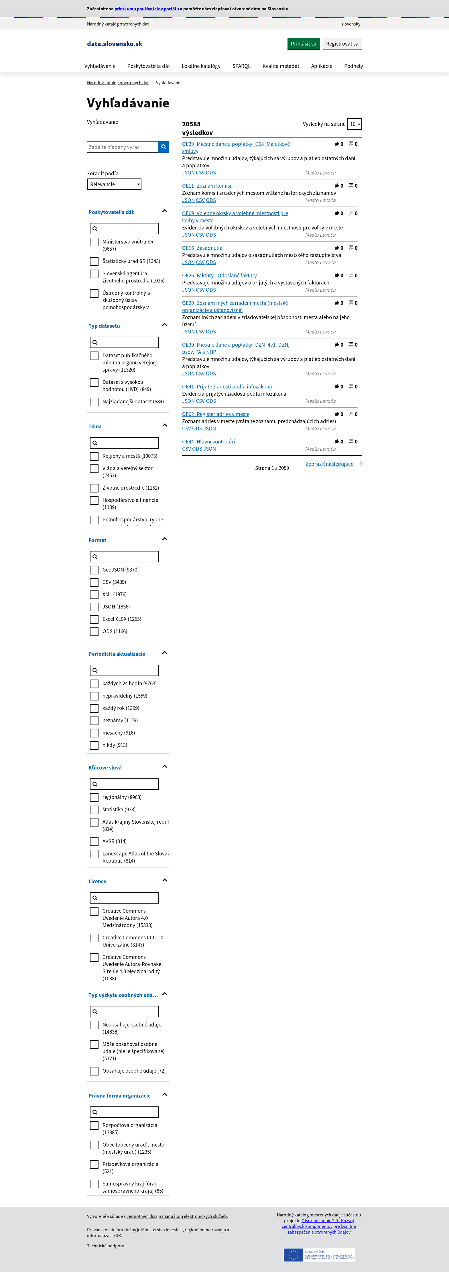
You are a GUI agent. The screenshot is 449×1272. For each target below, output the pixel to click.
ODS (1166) (115, 631)
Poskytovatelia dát (148, 65)
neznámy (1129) (120, 720)
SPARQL (242, 65)
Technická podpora (105, 1246)
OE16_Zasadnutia (202, 247)
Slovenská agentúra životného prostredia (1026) (134, 277)
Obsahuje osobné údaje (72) (134, 1070)
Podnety (353, 65)
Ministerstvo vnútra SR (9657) (128, 245)
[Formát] (124, 556)
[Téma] (124, 443)
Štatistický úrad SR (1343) (131, 261)
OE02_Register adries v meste (215, 414)
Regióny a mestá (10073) (130, 455)
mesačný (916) (119, 732)
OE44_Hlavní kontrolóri (208, 441)
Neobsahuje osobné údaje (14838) (132, 1028)
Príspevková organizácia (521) (131, 1168)
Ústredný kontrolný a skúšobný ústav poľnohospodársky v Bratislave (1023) (126, 303)
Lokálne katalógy (201, 65)
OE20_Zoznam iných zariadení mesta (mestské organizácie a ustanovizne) (235, 306)
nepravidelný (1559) (125, 695)
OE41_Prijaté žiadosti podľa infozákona (227, 386)
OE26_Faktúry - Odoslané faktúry (219, 275)
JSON (188, 172)
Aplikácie (321, 65)
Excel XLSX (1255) (122, 618)
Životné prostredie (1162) (131, 487)
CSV (200, 172)
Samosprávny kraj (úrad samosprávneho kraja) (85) (133, 1187)
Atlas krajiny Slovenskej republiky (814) (141, 825)
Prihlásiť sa (303, 43)
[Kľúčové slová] (124, 784)
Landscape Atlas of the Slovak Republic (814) (136, 857)
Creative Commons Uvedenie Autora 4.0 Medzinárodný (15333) (128, 918)
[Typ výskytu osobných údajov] (124, 1011)
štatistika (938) (119, 809)
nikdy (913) (115, 744)
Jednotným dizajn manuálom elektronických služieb (177, 1216)
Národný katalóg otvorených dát (118, 82)
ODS (211, 172)
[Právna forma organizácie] (124, 1112)
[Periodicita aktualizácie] (124, 670)
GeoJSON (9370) (121, 569)
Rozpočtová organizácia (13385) (130, 1129)
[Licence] (124, 898)
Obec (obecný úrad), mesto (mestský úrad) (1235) (133, 1148)
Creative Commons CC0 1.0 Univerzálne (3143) (133, 941)
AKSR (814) (115, 841)
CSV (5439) (114, 581)
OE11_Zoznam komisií (207, 185)
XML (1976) (115, 594)
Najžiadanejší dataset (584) (133, 401)
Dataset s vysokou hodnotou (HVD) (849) (127, 385)
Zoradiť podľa (103, 173)
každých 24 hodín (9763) (130, 683)
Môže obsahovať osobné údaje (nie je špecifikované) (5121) (134, 1051)
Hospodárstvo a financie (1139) (130, 503)
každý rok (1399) (121, 707)
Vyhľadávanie (99, 65)
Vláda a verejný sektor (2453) (128, 472)
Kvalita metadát (281, 65)
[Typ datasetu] (124, 342)
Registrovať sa (342, 43)
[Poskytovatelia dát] (124, 228)
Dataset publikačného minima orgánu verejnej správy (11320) (130, 362)
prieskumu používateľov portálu (147, 8)
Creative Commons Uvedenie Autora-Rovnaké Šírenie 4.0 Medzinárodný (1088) (132, 967)
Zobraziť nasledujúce (334, 463)
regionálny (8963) (122, 797)
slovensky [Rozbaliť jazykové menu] (350, 24)
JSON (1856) (116, 606)
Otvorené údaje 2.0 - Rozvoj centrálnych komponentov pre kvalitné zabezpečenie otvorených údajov (319, 1226)
